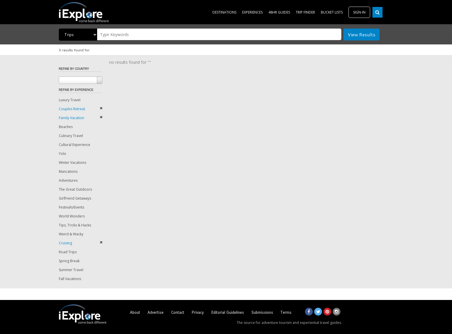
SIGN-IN (359, 12)
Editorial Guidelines (227, 312)
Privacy (197, 312)
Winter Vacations (72, 162)
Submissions (262, 312)
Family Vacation (71, 117)
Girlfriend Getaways (75, 198)
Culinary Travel (71, 135)
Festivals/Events (71, 207)
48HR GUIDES (279, 12)
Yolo (62, 153)
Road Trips (68, 251)
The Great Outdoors (75, 189)
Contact (177, 312)
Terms (285, 312)
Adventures (68, 180)
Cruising (65, 243)
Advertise (155, 312)
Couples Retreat (72, 108)
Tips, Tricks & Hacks (75, 225)
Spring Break (69, 260)
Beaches (66, 126)
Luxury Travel (69, 99)
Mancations (68, 171)
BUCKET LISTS (332, 12)
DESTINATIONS (224, 12)
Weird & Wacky (71, 234)
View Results (361, 34)
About (135, 312)
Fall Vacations (70, 278)
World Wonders (72, 216)
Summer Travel (71, 269)
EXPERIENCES (252, 12)
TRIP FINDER (305, 12)
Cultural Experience (74, 144)
